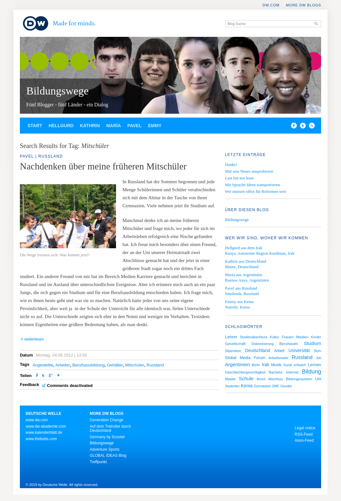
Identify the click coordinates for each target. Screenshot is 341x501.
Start (35, 125)
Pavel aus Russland (241, 288)
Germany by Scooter (107, 437)
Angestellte (42, 365)
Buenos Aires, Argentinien (247, 280)
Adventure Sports (105, 449)
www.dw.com (37, 420)
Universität (299, 350)
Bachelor (276, 372)
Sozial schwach (294, 365)
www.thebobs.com (41, 439)
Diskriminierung (263, 344)
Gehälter (115, 365)
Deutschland (257, 350)
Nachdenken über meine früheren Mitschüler (103, 166)
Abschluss (275, 379)
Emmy (155, 125)
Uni (318, 379)
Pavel (134, 125)
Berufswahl (288, 343)
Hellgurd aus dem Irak (243, 247)
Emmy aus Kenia (239, 301)
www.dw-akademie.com (46, 426)
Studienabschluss (253, 337)
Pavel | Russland (41, 156)
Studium (312, 343)
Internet (292, 372)
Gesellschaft (235, 343)
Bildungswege (57, 91)
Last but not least (239, 178)
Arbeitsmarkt (278, 358)
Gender (286, 386)
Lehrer (231, 336)
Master (230, 379)
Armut (261, 379)
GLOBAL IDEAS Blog (108, 455)
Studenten (232, 386)
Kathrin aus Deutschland (245, 261)
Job (318, 358)
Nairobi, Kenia (237, 307)
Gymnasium (262, 386)
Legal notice (305, 428)
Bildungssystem (299, 379)
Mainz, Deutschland (242, 266)
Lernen (314, 364)
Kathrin (90, 125)
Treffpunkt (98, 462)
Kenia (247, 385)
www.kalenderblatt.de (44, 432)
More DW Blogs (303, 5)
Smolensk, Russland (242, 293)
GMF (275, 386)
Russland (155, 365)
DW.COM (270, 5)
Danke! (231, 164)
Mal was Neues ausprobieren (249, 171)
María (113, 125)
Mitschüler (134, 365)
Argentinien (237, 364)
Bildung (311, 371)
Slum (317, 351)
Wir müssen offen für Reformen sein (255, 191)
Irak (265, 364)
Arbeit (279, 351)
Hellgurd (61, 125)
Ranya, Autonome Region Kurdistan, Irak (260, 253)
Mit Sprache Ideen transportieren (252, 184)
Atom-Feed (304, 440)
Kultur (274, 337)
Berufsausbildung (88, 365)
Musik (276, 365)
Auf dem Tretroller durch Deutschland (110, 428)
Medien (302, 337)
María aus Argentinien (243, 274)
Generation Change (106, 420)
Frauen (288, 337)
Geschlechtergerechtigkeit (245, 372)
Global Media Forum (245, 358)
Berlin (256, 365)
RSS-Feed (303, 434)
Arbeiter (62, 365)
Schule (246, 378)
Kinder (316, 337)
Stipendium (233, 351)
